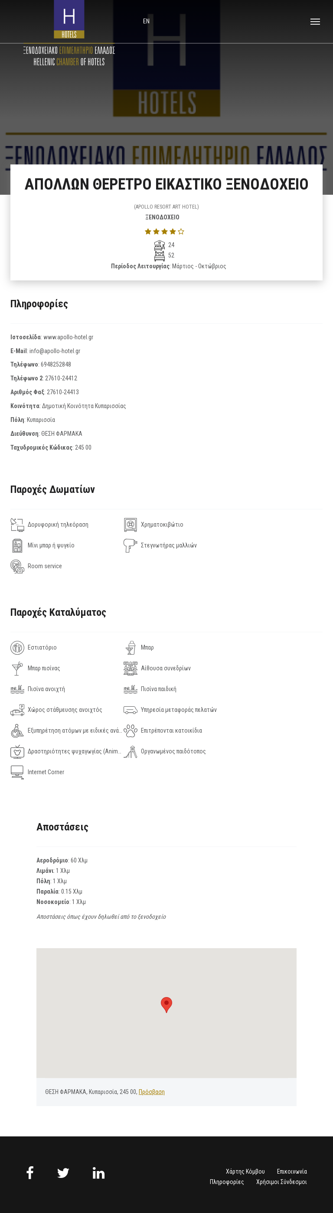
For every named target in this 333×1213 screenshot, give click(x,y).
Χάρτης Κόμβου (245, 1109)
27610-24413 (63, 392)
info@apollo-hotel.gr (54, 350)
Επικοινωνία (292, 1109)
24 (164, 244)
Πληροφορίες (227, 1119)
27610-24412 (61, 378)
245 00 (83, 447)
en (146, 21)
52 (164, 255)
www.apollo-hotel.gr (68, 337)
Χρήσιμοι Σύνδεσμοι (281, 1119)
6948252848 (56, 364)
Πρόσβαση (152, 1029)
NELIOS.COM (293, 1182)
